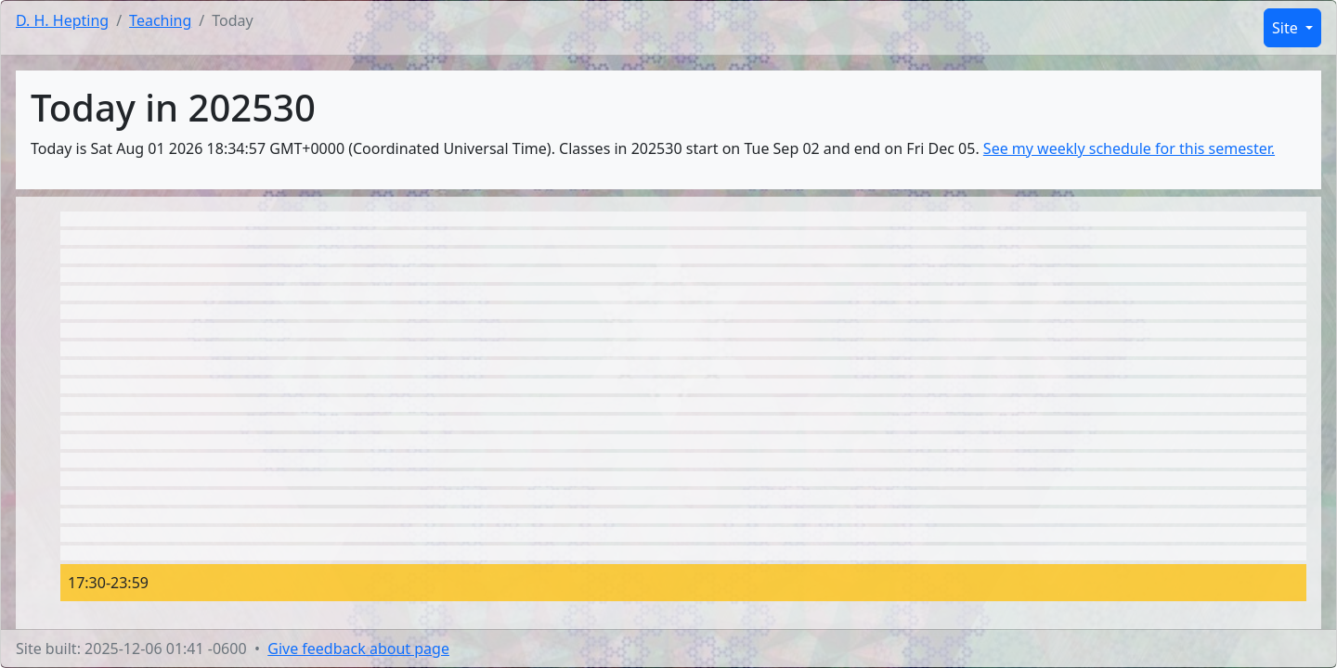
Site (1287, 28)
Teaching (160, 20)
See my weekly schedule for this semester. (1129, 148)
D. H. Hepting (62, 20)
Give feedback (358, 648)
